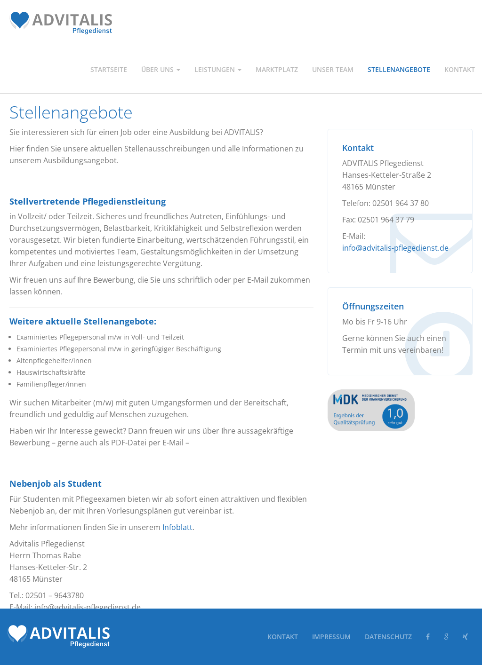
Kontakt (459, 69)
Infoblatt (177, 527)
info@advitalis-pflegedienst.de (395, 248)
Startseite (108, 69)
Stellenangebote (399, 69)
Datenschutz (388, 636)
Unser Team (332, 69)
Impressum (331, 636)
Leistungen (217, 69)
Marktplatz (277, 69)
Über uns (160, 69)
